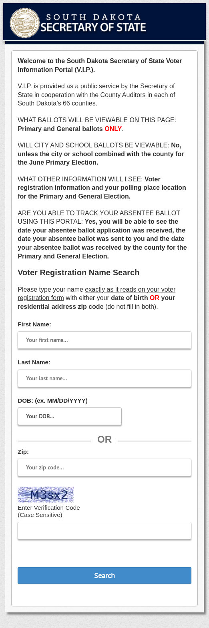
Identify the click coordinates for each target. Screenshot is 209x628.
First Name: (34, 324)
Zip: (23, 451)
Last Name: (34, 362)
